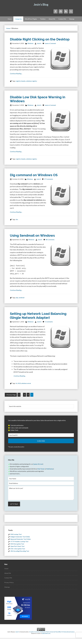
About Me (8, 574)
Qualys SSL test (38, 465)
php (17, 299)
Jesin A (17, 633)
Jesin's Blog (41, 4)
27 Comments (48, 179)
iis (16, 385)
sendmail (21, 299)
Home (6, 570)
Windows (30, 43)
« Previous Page (11, 396)
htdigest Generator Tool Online (20, 538)
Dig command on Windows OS (34, 175)
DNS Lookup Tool (16, 535)
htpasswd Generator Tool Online (20, 540)
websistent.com (46, 634)
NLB (19, 385)
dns (17, 220)
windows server (26, 385)
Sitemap (7, 588)
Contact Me (8, 579)
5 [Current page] (31, 396)
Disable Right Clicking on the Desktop (40, 39)
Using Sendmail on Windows (32, 236)
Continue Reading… (17, 74)
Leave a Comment (50, 43)
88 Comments (50, 240)
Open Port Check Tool (17, 547)
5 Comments (49, 323)
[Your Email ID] (41, 436)
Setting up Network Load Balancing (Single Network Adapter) (38, 317)
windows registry (31, 81)
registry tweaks (21, 81)
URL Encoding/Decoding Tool (19, 552)
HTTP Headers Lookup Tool (19, 542)
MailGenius (49, 470)
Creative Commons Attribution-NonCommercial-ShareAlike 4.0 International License (51, 633)
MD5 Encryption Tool (17, 545)
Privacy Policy (9, 583)
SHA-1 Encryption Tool (17, 550)
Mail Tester (41, 470)
